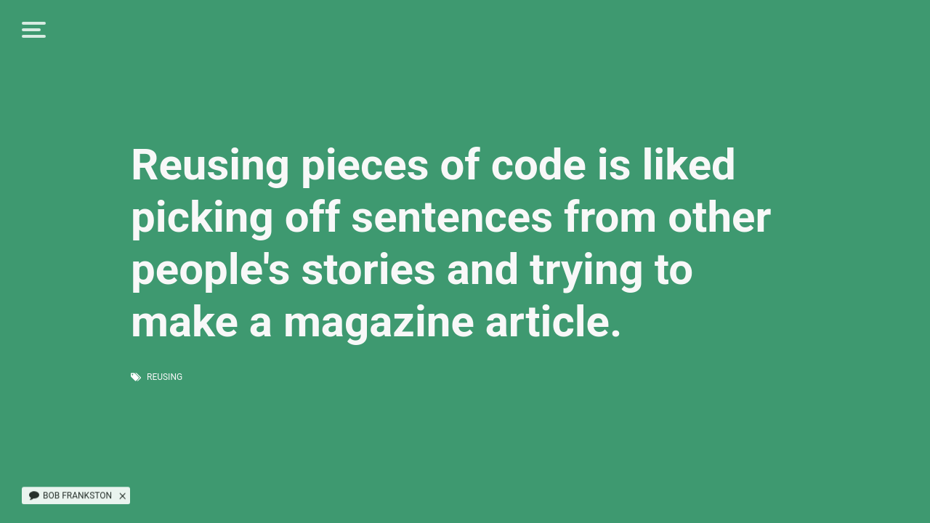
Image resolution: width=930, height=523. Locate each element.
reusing (164, 377)
